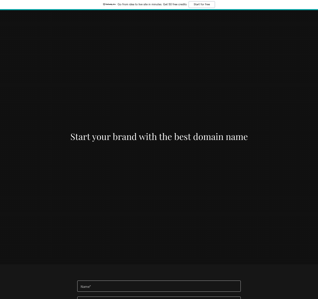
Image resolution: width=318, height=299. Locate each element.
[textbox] (159, 286)
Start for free (202, 4)
